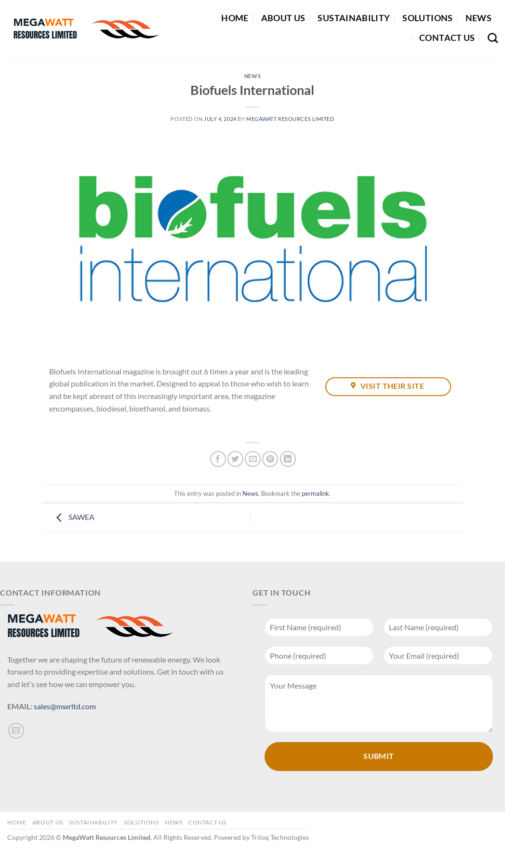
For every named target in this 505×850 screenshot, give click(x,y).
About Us (283, 18)
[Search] (493, 38)
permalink (315, 493)
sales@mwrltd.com (65, 706)
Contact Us (447, 38)
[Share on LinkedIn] (288, 459)
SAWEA (73, 516)
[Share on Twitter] (235, 459)
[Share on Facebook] (218, 459)
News (478, 18)
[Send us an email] (16, 731)
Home (234, 18)
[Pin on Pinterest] (270, 459)
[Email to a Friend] (253, 459)
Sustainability (354, 18)
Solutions (427, 18)
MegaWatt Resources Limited (290, 119)
